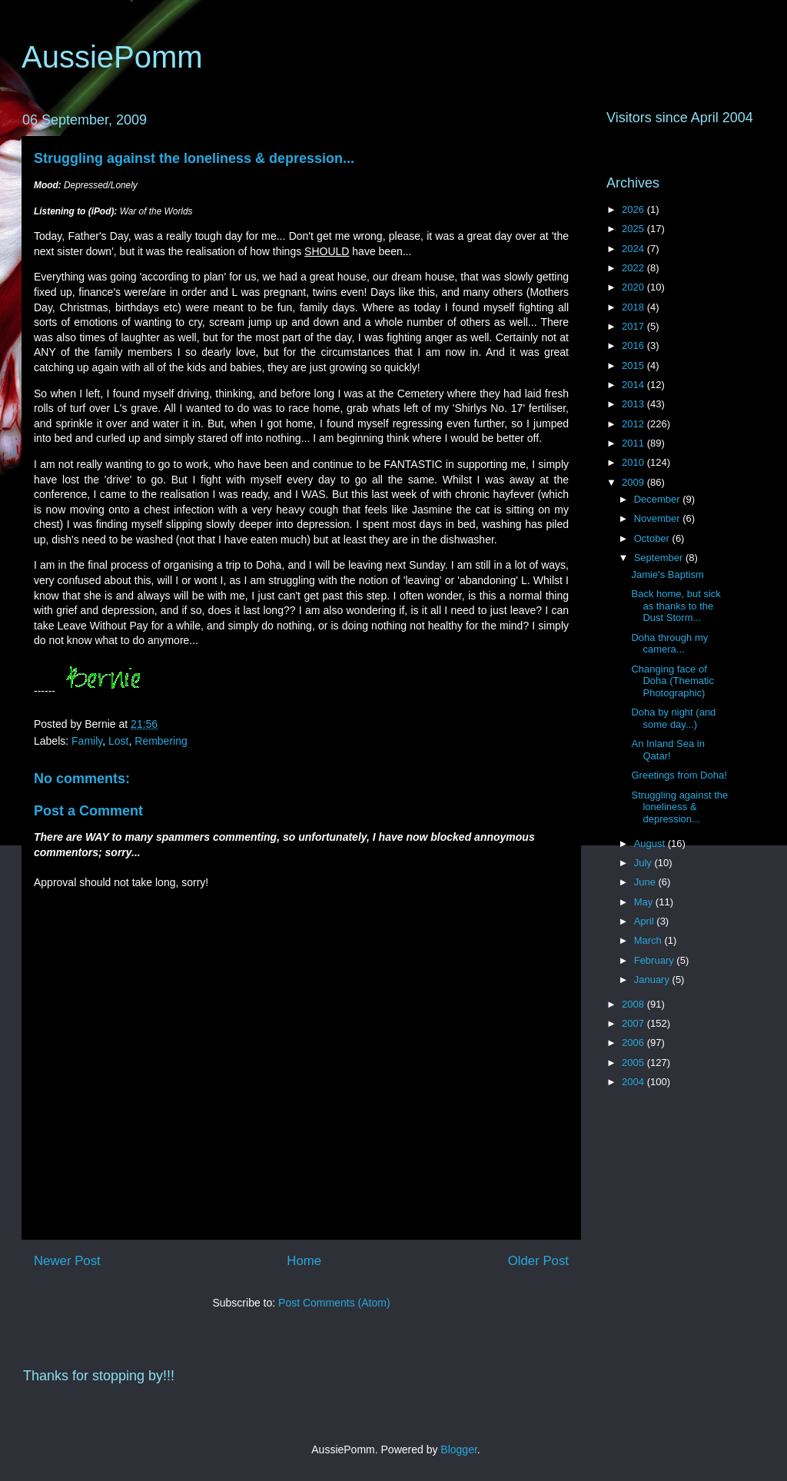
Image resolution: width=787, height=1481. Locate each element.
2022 (634, 268)
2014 (634, 384)
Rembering (160, 741)
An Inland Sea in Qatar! (667, 750)
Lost (118, 741)
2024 (634, 248)
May (645, 902)
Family (86, 741)
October (653, 538)
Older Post (538, 1261)
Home (304, 1261)
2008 (634, 1004)
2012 (634, 424)
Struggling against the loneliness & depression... (194, 158)
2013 (634, 404)
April (645, 921)
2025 (634, 228)
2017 (634, 326)
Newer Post (67, 1261)
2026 (634, 209)
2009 (634, 482)
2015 (634, 365)
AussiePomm (112, 57)
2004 (634, 1082)
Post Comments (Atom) (334, 1303)
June (646, 882)
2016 (634, 345)
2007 (634, 1023)
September (660, 557)
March (649, 940)
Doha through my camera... (669, 644)
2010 (634, 462)
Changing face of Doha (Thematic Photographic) (672, 681)
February (655, 960)
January (653, 979)
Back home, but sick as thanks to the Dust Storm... (675, 605)
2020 (634, 287)
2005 (634, 1062)
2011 (634, 443)
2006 (634, 1042)
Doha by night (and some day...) (673, 718)
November (658, 518)
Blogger (458, 1449)
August (651, 843)
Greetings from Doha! (678, 775)
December (658, 499)
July (644, 862)
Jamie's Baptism (667, 574)
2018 (634, 307)
